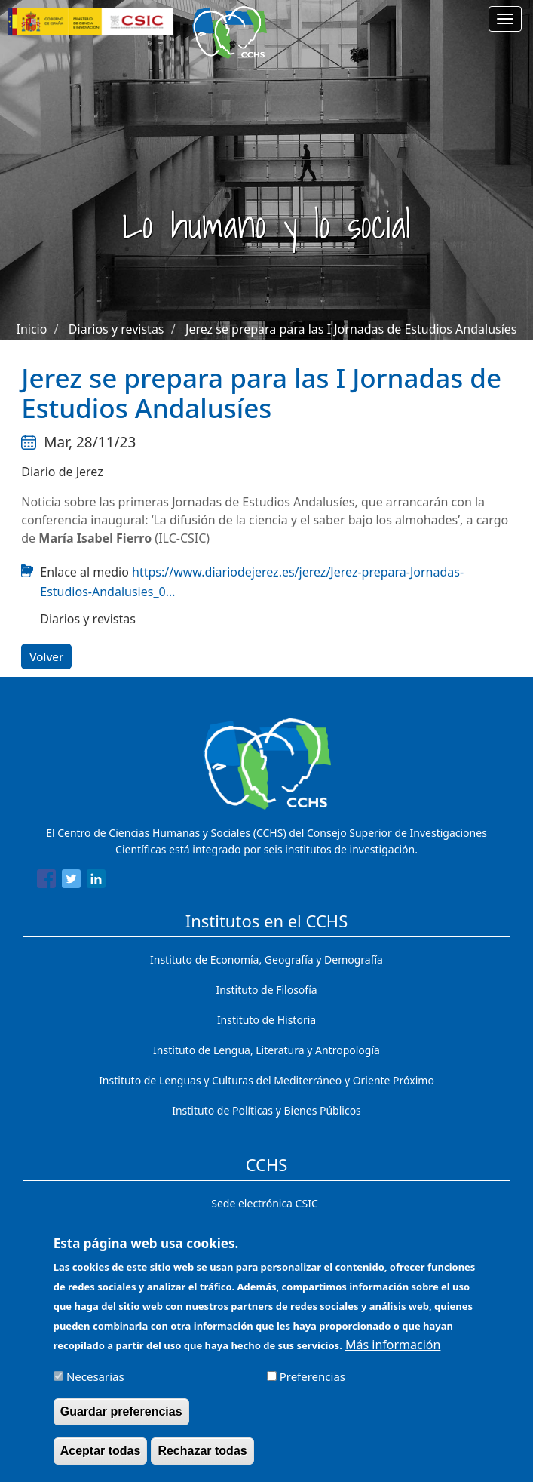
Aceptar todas (100, 1459)
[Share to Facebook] (46, 881)
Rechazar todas (202, 1459)
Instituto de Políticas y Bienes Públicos (266, 1110)
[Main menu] (505, 19)
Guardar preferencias (121, 1419)
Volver (46, 656)
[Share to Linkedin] (96, 881)
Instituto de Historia (266, 1020)
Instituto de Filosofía (266, 989)
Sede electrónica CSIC (264, 1203)
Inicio (31, 329)
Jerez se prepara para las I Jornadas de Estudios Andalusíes (351, 329)
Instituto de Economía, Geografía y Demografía (266, 959)
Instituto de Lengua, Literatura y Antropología (266, 1050)
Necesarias (95, 1383)
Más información (392, 1352)
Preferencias (312, 1383)
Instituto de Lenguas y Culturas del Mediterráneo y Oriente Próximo (266, 1080)
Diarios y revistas (116, 329)
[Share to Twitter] (71, 881)
